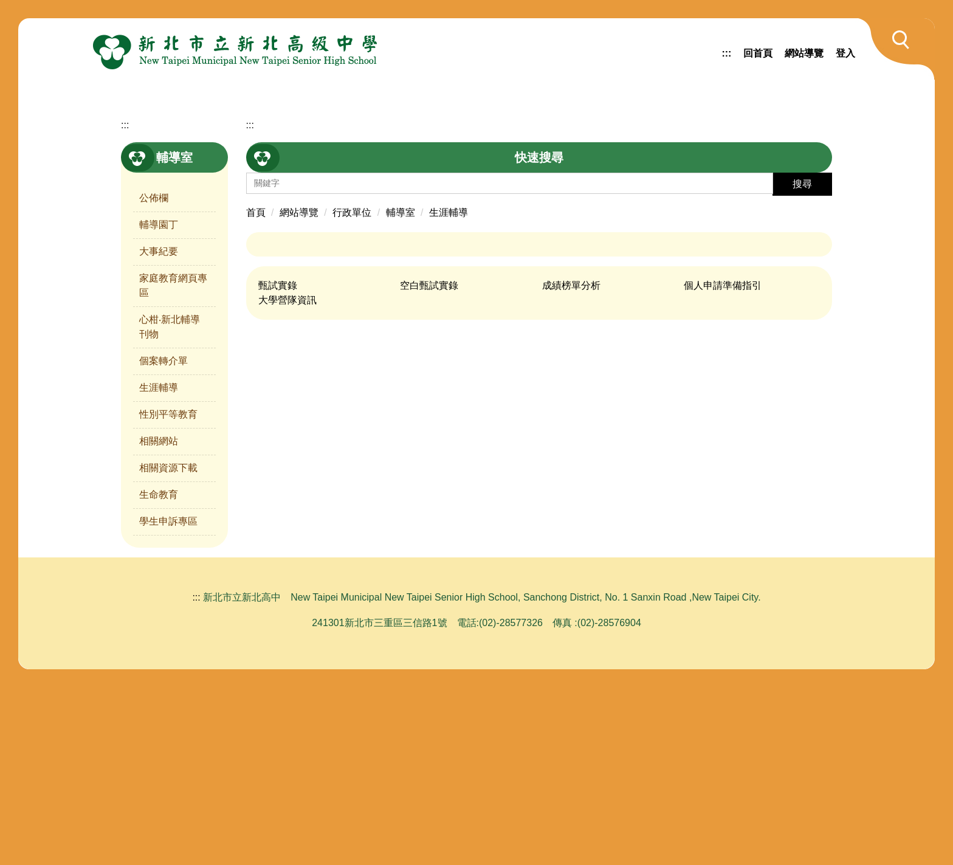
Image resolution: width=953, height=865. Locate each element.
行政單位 (351, 390)
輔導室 (400, 390)
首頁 (256, 390)
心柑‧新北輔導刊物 (169, 504)
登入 (845, 53)
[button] (895, 49)
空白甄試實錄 (429, 463)
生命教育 (158, 672)
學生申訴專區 (168, 699)
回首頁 (757, 53)
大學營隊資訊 (287, 477)
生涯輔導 (158, 565)
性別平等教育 (168, 592)
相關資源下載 (168, 645)
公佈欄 (153, 375)
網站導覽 (804, 53)
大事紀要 (158, 429)
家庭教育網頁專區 (173, 462)
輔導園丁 (158, 402)
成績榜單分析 (571, 463)
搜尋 (802, 361)
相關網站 (158, 618)
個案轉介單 (163, 538)
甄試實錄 (277, 463)
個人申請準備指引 (723, 463)
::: (726, 53)
